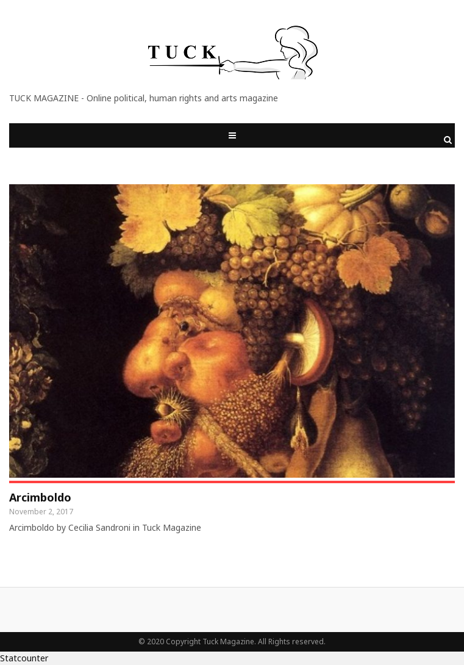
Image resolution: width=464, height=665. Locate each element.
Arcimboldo (40, 497)
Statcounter (24, 658)
